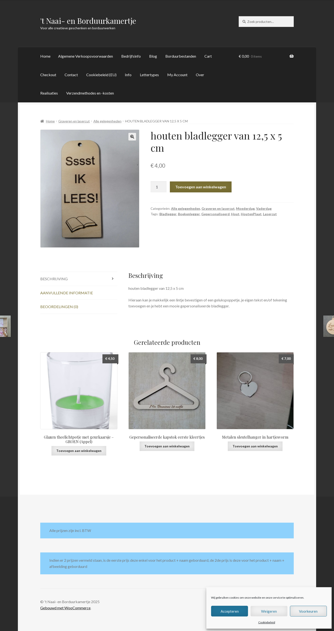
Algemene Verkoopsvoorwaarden (85, 56)
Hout (235, 214)
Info (128, 74)
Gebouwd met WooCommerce (65, 608)
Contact (71, 74)
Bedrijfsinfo (131, 56)
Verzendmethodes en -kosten (90, 93)
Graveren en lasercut (74, 121)
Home (45, 56)
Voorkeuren (308, 611)
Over (200, 74)
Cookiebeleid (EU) (101, 74)
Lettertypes (149, 74)
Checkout (48, 74)
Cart (208, 56)
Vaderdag (264, 208)
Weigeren (269, 611)
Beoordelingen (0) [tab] (59, 306)
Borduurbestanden (180, 56)
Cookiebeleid (266, 622)
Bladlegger (168, 214)
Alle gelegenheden (107, 121)
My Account (177, 74)
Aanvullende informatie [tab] (66, 292)
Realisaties (49, 93)
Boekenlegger (189, 214)
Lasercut (270, 214)
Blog (153, 56)
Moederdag (245, 208)
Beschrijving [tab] (54, 278)
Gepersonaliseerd (215, 214)
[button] (132, 136)
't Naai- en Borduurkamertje (88, 20)
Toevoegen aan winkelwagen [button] (78, 451)
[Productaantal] (159, 186)
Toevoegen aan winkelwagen (200, 187)
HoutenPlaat (251, 214)
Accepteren (230, 611)
